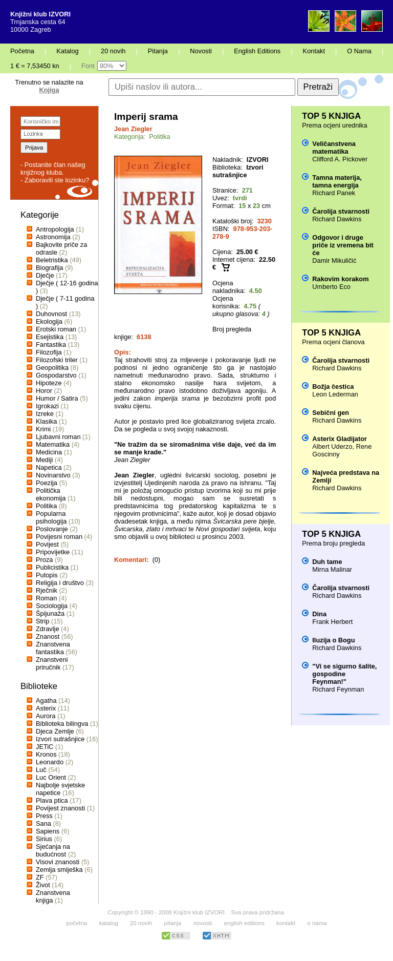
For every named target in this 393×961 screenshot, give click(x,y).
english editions (244, 923)
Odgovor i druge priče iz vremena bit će (342, 245)
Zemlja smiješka (59, 869)
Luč (41, 770)
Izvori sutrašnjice (60, 739)
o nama (316, 923)
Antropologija (55, 229)
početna (76, 923)
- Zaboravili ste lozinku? (54, 180)
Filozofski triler (57, 360)
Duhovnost (51, 314)
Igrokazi (47, 406)
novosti (202, 923)
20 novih (113, 51)
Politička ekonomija (51, 494)
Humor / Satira (57, 398)
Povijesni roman (59, 536)
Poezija (46, 483)
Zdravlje (47, 629)
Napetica (49, 467)
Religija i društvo (60, 583)
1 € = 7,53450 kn (34, 66)
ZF (40, 877)
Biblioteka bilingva (62, 723)
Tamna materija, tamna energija (337, 181)
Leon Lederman (335, 394)
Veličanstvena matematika (334, 147)
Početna (22, 51)
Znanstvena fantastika (53, 648)
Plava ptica (52, 800)
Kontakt (314, 51)
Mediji (44, 460)
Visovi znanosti (57, 862)
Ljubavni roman (58, 437)
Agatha (46, 700)
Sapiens (47, 831)
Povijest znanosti (60, 808)
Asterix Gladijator (339, 439)
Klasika (46, 421)
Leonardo (49, 762)
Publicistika (52, 567)
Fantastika (51, 344)
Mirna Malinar (332, 569)
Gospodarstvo (56, 375)
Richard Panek (333, 193)
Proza (44, 559)
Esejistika (49, 337)
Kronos (46, 754)
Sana (43, 823)
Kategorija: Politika (142, 136)
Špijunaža (50, 613)
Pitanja (158, 51)
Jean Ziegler (133, 129)
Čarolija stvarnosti (340, 211)
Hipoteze (49, 383)
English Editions (257, 51)
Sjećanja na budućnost (53, 850)
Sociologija (52, 606)
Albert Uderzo (332, 446)
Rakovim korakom (340, 279)
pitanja (173, 923)
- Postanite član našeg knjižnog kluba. (52, 168)
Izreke (45, 413)
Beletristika (52, 260)
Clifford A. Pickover (339, 159)
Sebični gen (330, 412)
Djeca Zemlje (55, 731)
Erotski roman (56, 329)
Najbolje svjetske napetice (60, 789)
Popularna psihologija (51, 517)
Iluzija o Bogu (333, 640)
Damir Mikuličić (334, 260)
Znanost (47, 636)
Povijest (47, 544)
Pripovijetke (53, 552)
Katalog (67, 51)
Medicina (49, 452)
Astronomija (53, 237)
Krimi (43, 429)
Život (43, 885)
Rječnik (46, 590)
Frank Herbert (332, 621)
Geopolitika (52, 367)
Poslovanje (52, 529)
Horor (44, 390)
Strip (42, 621)
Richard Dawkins (336, 219)
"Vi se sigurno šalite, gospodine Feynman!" (344, 673)
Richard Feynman (338, 689)
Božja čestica (333, 386)
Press (44, 816)
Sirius (44, 839)
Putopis (47, 575)
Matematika (53, 444)
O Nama (359, 51)
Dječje (45, 275)
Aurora (45, 716)
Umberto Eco (331, 286)
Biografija (49, 267)
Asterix (46, 708)
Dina (319, 614)
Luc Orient (51, 777)
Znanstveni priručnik (52, 663)
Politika (46, 506)
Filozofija (49, 352)
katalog (108, 923)
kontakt (285, 923)
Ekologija (49, 321)
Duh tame (327, 562)
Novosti (201, 51)
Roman (46, 598)
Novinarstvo (53, 475)
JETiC (44, 746)
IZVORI (258, 159)
